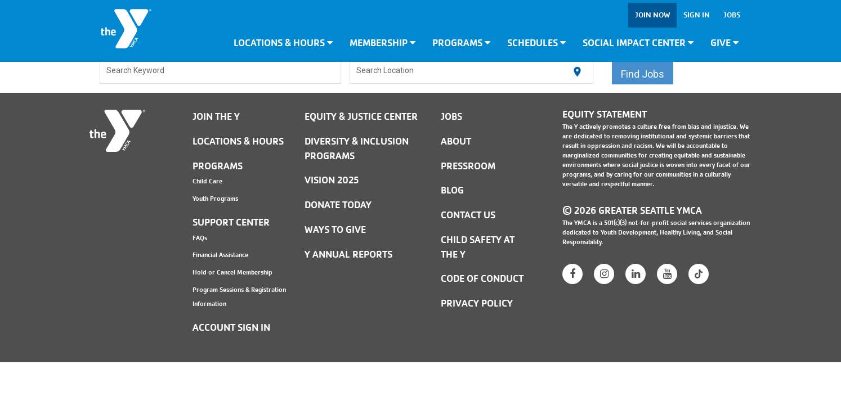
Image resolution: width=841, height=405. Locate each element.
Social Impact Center (638, 43)
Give (724, 43)
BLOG (452, 190)
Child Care (207, 181)
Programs (461, 43)
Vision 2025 (332, 180)
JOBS (451, 117)
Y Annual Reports (348, 254)
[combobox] (220, 72)
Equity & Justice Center (361, 117)
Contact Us (468, 215)
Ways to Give (335, 230)
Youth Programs (215, 198)
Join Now (652, 15)
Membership (382, 43)
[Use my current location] (577, 72)
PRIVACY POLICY (477, 303)
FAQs (200, 238)
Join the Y (216, 117)
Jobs (731, 15)
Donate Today (338, 205)
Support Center (231, 222)
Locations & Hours (283, 43)
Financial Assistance (220, 255)
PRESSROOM (468, 166)
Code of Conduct (482, 279)
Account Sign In (231, 328)
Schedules (536, 43)
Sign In (696, 15)
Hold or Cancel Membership (232, 272)
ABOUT (456, 141)
